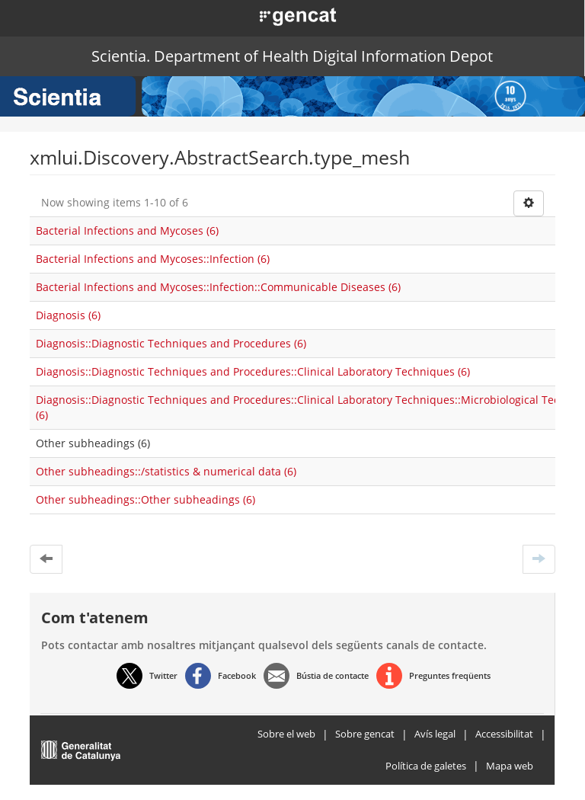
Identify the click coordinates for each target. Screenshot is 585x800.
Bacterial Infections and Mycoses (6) (127, 230)
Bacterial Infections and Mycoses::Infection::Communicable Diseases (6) (218, 287)
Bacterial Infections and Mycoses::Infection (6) (153, 258)
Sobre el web (286, 734)
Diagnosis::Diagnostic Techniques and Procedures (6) (171, 343)
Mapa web (509, 766)
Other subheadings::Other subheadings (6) (145, 499)
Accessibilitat (504, 734)
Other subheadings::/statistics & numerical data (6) (166, 471)
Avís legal (435, 734)
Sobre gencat (365, 734)
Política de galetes (425, 766)
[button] (281, 15)
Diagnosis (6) (68, 315)
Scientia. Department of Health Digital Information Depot (292, 56)
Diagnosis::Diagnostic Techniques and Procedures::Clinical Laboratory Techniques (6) (253, 371)
